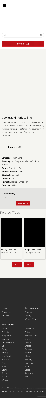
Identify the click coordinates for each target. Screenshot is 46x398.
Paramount (14, 175)
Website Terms (31, 319)
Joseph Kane (16, 157)
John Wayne (16, 161)
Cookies (28, 312)
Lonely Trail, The (8, 249)
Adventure (13, 168)
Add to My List (23, 203)
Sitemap (5, 315)
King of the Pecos (33, 249)
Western (22, 168)
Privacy (28, 315)
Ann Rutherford (29, 161)
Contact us (6, 312)
